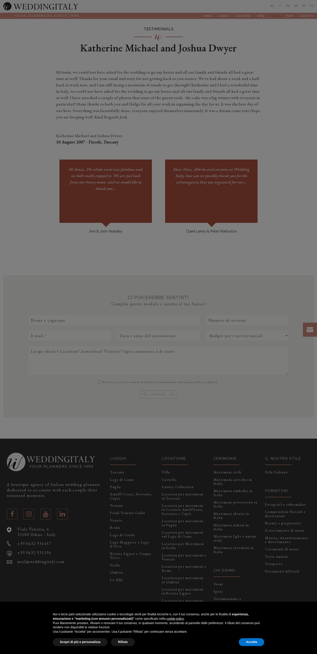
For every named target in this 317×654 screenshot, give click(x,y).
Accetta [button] (251, 642)
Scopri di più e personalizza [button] (80, 642)
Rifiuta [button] (123, 642)
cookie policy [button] (175, 618)
